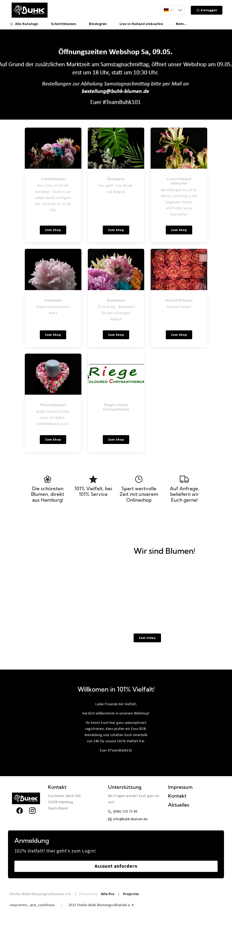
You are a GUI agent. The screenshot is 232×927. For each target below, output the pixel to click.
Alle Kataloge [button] (24, 24)
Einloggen (206, 10)
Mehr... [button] (181, 24)
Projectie (131, 894)
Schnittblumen (63, 24)
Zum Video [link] (147, 638)
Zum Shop (53, 230)
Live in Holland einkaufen (141, 24)
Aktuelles (178, 805)
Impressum (180, 787)
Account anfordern (116, 866)
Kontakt (177, 796)
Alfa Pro (107, 894)
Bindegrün (98, 24)
